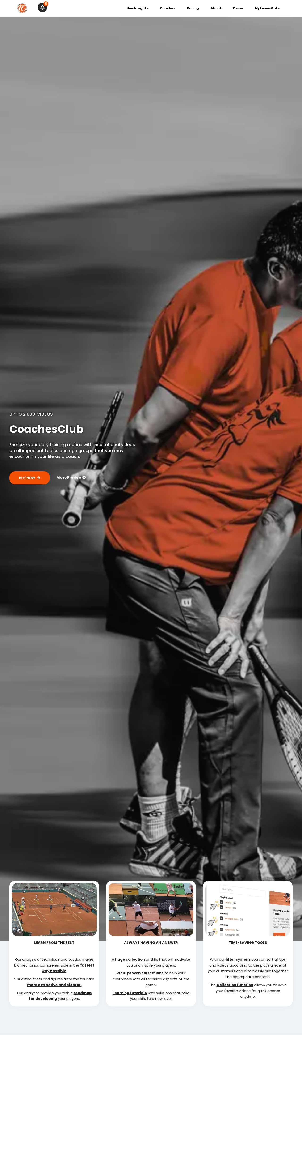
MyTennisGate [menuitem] (267, 8)
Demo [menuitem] (238, 8)
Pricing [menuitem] (193, 8)
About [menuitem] (216, 8)
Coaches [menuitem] (167, 8)
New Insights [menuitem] (137, 8)
